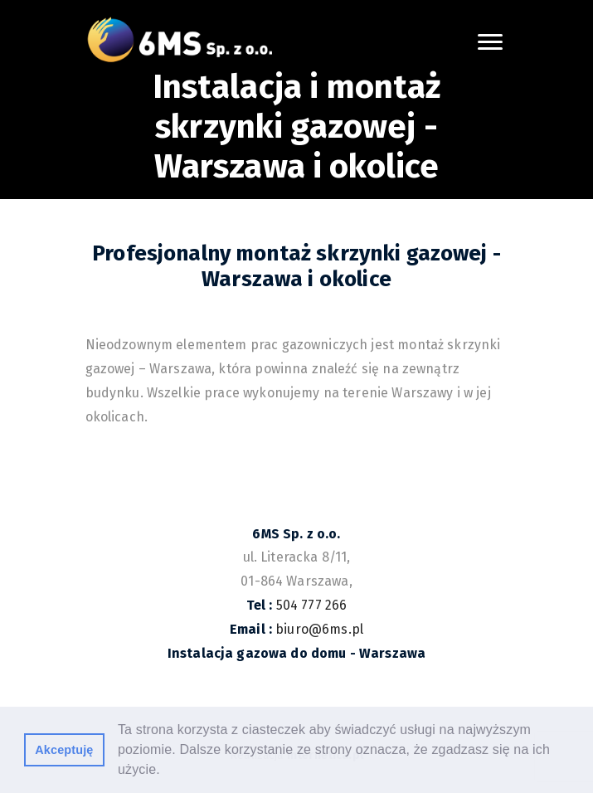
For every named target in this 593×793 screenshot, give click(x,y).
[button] (165, 771)
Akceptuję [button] (64, 750)
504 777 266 (312, 605)
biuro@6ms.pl (319, 629)
